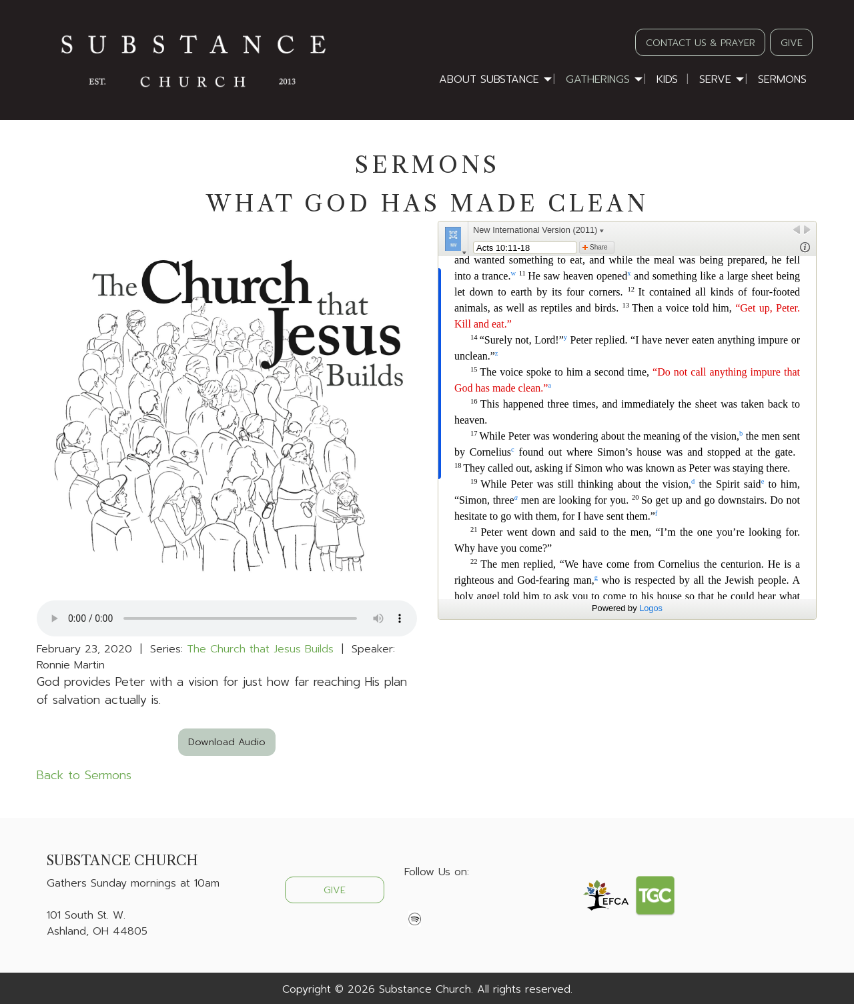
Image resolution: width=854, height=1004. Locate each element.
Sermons (782, 79)
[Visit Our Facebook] (415, 903)
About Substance (489, 79)
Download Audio (227, 741)
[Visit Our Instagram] (457, 903)
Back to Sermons (84, 775)
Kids (667, 79)
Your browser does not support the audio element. (227, 618)
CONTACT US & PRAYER (700, 42)
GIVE (792, 42)
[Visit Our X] (436, 903)
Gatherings (598, 79)
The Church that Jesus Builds (260, 649)
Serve (715, 79)
